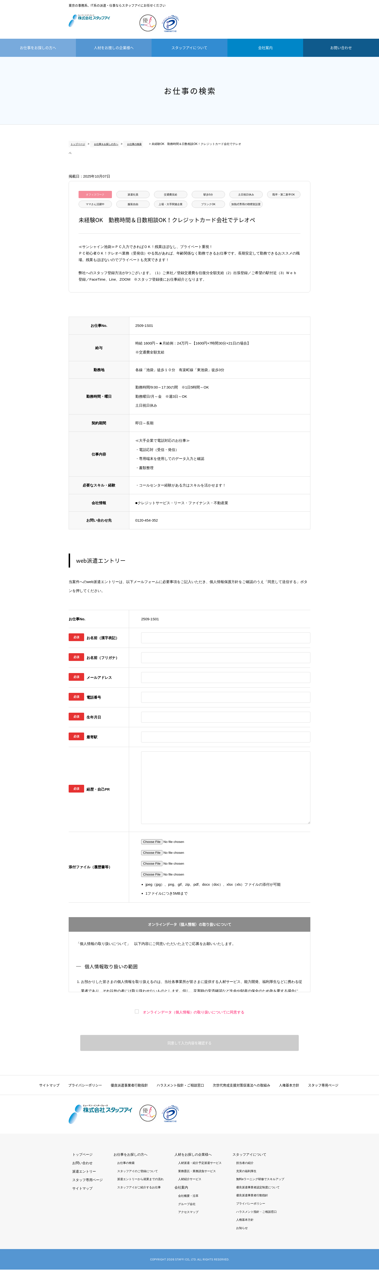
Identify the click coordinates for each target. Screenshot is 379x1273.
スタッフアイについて (189, 47)
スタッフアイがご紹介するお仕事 (139, 1190)
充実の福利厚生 (246, 1174)
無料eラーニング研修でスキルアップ (260, 1182)
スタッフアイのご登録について (137, 1174)
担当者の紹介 (245, 1166)
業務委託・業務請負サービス (197, 1174)
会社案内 (265, 47)
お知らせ (242, 1231)
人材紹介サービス (189, 1182)
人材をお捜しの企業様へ (114, 47)
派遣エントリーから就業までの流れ (140, 1182)
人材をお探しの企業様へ (193, 1158)
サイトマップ (49, 1088)
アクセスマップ (188, 1215)
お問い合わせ (341, 47)
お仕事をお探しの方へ (38, 47)
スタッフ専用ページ (323, 1088)
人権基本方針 (289, 1088)
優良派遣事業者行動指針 (129, 1088)
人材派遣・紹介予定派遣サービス (200, 1166)
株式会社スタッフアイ (100, 24)
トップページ (77, 144)
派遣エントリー (291, 17)
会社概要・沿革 (188, 1199)
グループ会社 (187, 1207)
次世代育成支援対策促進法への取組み (241, 1088)
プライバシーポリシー (85, 1088)
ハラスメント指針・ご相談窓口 (180, 1088)
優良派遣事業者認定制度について (258, 1190)
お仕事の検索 (130, 144)
